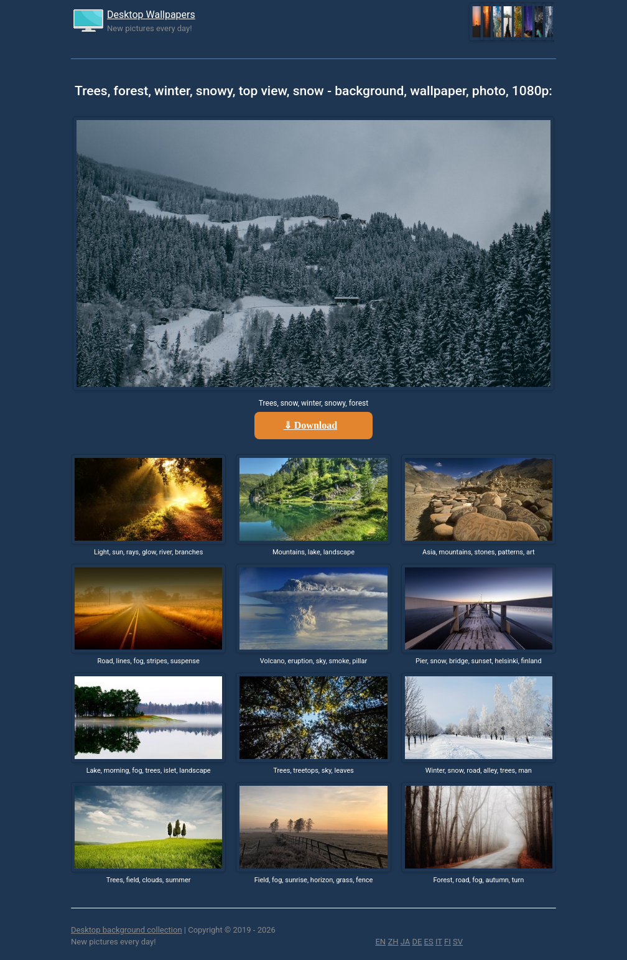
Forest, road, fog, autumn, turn (478, 880)
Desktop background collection (126, 929)
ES (429, 941)
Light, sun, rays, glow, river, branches (148, 552)
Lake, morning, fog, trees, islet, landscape (148, 771)
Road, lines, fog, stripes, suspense (148, 661)
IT (438, 941)
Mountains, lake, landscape (313, 552)
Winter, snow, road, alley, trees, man (478, 771)
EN (380, 941)
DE (417, 941)
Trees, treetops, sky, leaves (313, 771)
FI (447, 941)
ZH (393, 941)
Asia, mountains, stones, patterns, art (478, 552)
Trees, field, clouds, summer (148, 880)
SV (458, 941)
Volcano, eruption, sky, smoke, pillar (313, 661)
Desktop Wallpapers (151, 15)
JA (406, 941)
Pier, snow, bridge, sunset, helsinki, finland (479, 661)
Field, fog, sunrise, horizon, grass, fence (313, 880)
